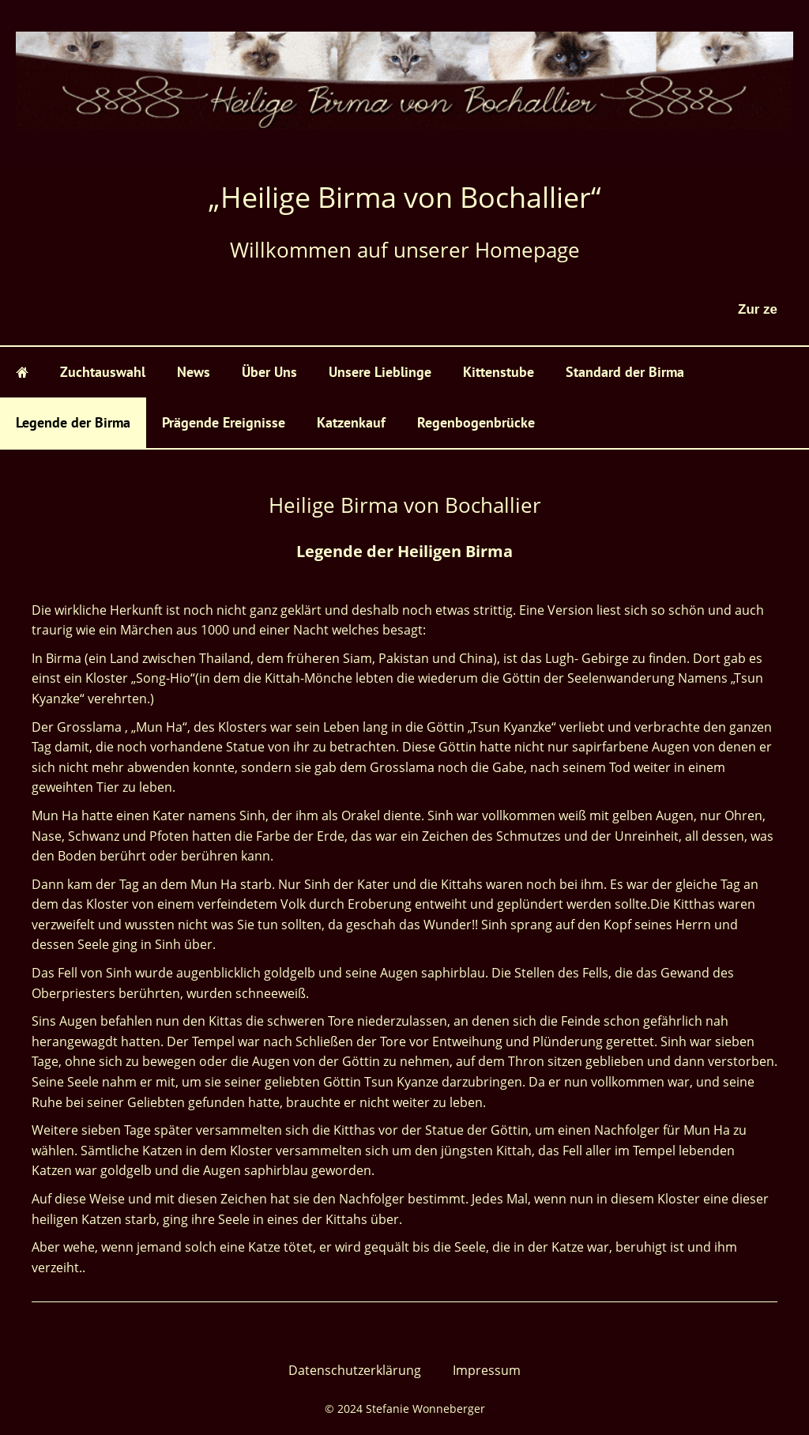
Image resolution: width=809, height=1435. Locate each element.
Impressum (487, 1370)
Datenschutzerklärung (354, 1370)
